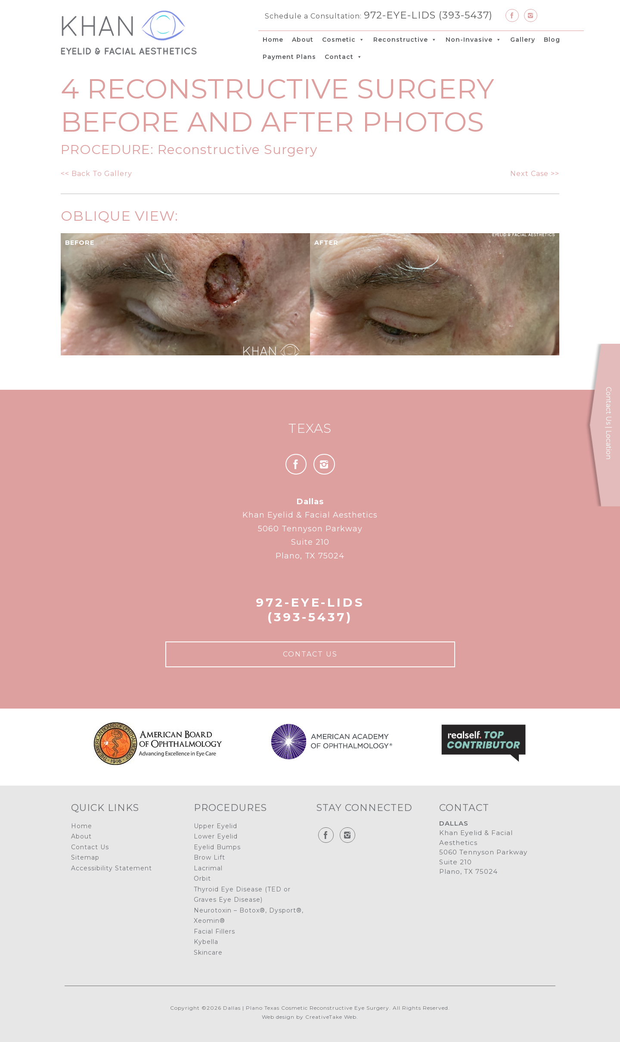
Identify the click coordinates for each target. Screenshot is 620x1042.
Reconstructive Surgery (237, 149)
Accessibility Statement (111, 868)
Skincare (208, 952)
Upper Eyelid (215, 826)
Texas (310, 428)
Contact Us (310, 654)
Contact (344, 56)
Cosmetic (343, 39)
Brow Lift (209, 857)
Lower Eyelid (216, 836)
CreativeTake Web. (331, 1017)
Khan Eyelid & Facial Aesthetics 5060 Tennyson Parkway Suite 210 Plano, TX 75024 (310, 529)
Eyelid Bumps (217, 847)
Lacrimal (208, 868)
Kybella (206, 942)
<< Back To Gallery (96, 174)
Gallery (522, 39)
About (302, 39)
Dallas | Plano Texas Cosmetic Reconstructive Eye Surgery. (307, 1008)
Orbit (202, 878)
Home (273, 39)
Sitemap (85, 857)
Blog (552, 39)
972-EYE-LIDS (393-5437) (428, 15)
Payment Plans (289, 57)
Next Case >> (534, 174)
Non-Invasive (474, 39)
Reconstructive (405, 39)
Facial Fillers (214, 931)
